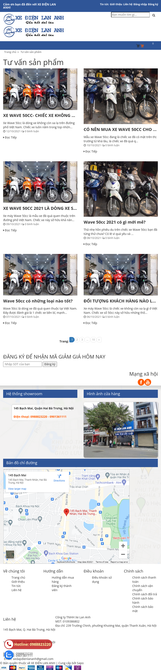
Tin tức (104, 4)
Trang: (64, 341)
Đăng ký (153, 4)
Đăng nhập (140, 4)
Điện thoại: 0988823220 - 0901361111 (40, 417)
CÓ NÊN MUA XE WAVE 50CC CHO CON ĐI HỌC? (121, 129)
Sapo (80, 663)
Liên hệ (127, 4)
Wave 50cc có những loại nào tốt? (38, 301)
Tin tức (16, 586)
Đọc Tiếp (10, 137)
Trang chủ (18, 577)
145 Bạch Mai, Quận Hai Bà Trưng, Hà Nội (44, 408)
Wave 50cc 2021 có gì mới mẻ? (114, 222)
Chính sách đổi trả (144, 594)
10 (93, 339)
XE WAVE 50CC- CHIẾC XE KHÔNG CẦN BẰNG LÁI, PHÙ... (40, 115)
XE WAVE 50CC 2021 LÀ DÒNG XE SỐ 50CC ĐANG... (40, 208)
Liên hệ (16, 590)
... (87, 339)
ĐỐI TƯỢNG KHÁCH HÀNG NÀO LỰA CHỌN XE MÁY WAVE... (121, 301)
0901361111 (24, 656)
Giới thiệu (116, 4)
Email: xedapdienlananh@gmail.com (28, 659)
